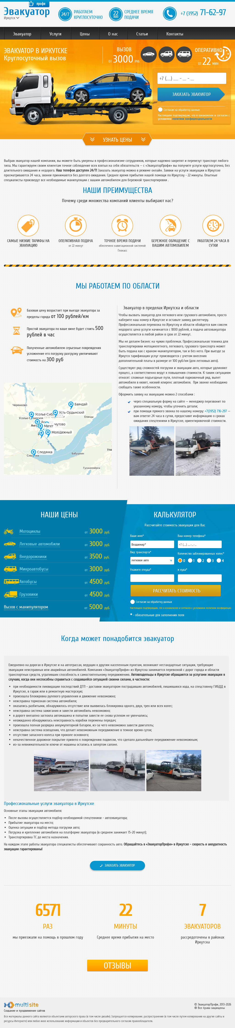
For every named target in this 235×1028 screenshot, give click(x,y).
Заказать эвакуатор (120, 865)
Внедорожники (33, 556)
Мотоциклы (30, 531)
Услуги (56, 34)
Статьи (142, 34)
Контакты (174, 34)
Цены (85, 34)
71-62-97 (203, 13)
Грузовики (29, 594)
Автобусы (28, 581)
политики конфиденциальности (191, 119)
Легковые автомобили (40, 544)
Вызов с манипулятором (26, 607)
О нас (113, 34)
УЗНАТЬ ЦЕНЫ (117, 140)
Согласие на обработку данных (182, 110)
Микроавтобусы (34, 569)
